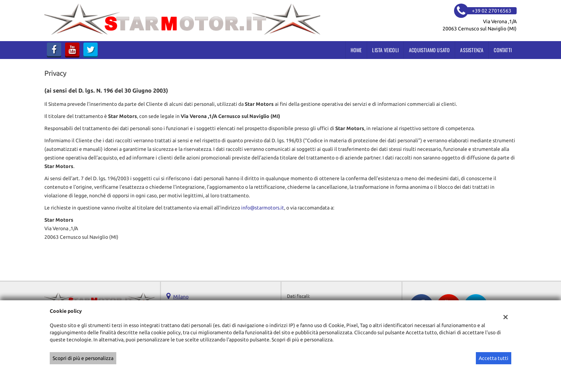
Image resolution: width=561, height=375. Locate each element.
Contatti (503, 50)
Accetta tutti (493, 358)
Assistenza (471, 50)
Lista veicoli (385, 50)
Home (356, 50)
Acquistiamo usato (429, 50)
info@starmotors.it (262, 208)
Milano (181, 297)
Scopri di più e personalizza (83, 358)
